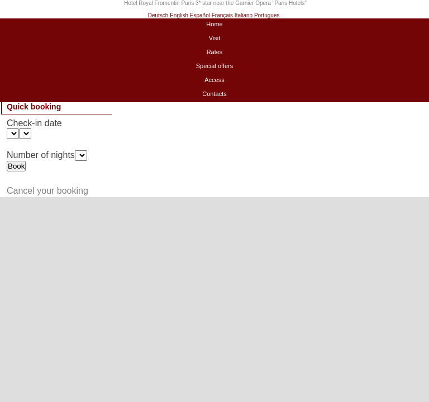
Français (222, 15)
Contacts (214, 93)
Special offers (214, 66)
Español (200, 15)
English (179, 15)
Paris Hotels (289, 3)
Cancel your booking (47, 190)
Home (214, 24)
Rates (215, 52)
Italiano (243, 15)
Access (214, 79)
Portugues (267, 15)
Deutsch (158, 15)
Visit (215, 38)
